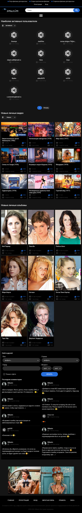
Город (5, 365)
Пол (4, 356)
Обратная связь (48, 500)
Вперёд (46, 108)
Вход (46, 4)
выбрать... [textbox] (8, 360)
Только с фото (11, 374)
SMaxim (10, 383)
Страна (44, 356)
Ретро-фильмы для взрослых (18, 1)
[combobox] (21, 360)
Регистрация (38, 4)
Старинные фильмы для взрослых (63, 1)
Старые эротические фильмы (40, 1)
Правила (62, 500)
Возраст (45, 365)
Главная (11, 500)
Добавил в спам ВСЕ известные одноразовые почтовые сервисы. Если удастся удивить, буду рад (60, 391)
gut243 (9, 428)
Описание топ (9, 435)
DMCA (72, 500)
